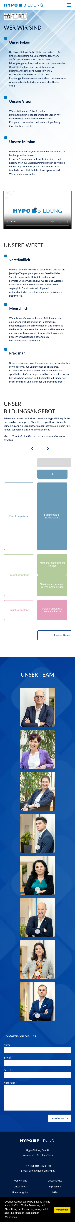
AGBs (54, 1192)
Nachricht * (10, 1082)
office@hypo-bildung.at (42, 1170)
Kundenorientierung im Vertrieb (52, 564)
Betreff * (9, 1070)
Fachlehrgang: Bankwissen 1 (52, 516)
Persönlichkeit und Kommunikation (52, 610)
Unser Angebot (20, 1192)
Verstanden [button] (62, 1209)
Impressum (55, 1186)
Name (7, 1045)
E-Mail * (8, 1057)
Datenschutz (55, 1180)
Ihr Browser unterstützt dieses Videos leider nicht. (37, 210)
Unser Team (20, 1186)
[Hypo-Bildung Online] (23, 4)
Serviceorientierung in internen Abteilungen (52, 585)
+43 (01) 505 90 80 (40, 1166)
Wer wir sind (20, 1180)
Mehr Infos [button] (11, 1217)
